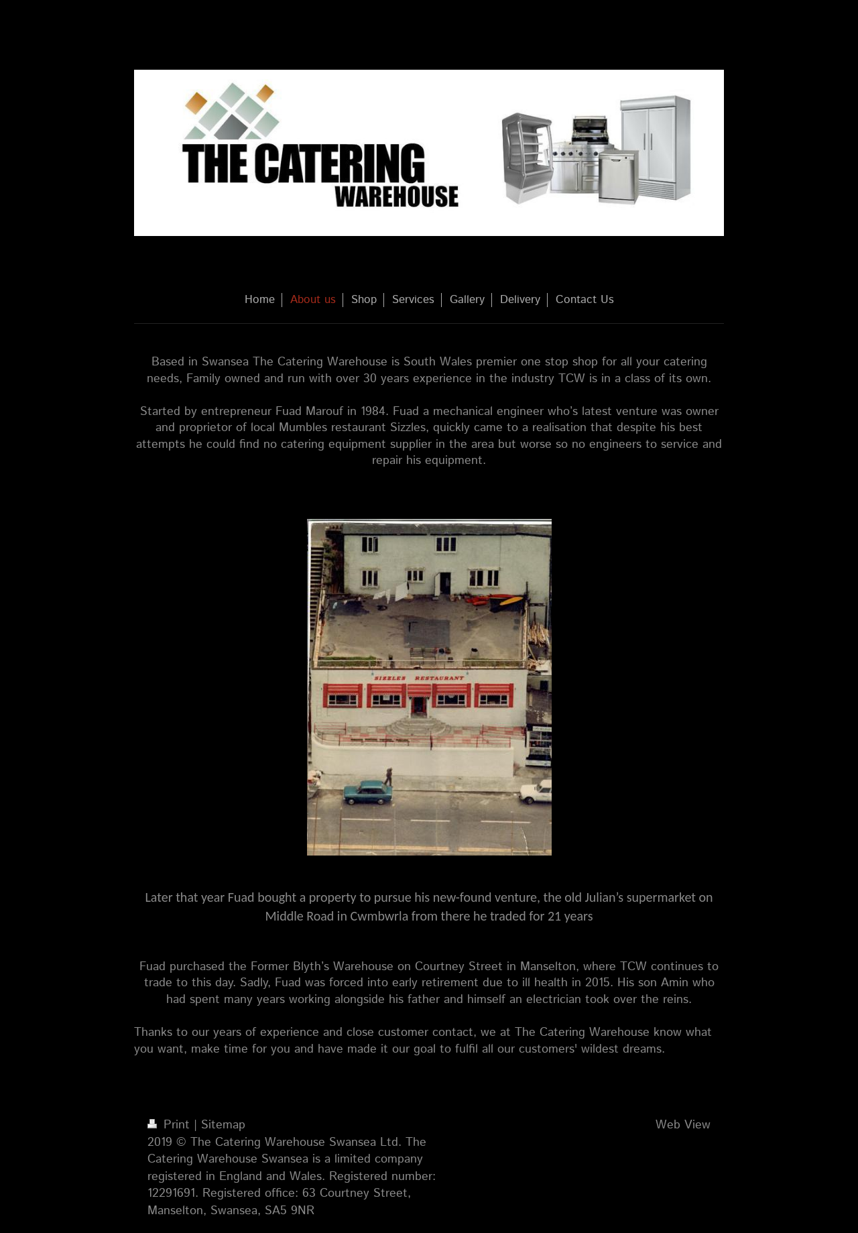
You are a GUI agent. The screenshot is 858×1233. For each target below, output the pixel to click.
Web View (683, 1125)
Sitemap (223, 1125)
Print (170, 1125)
